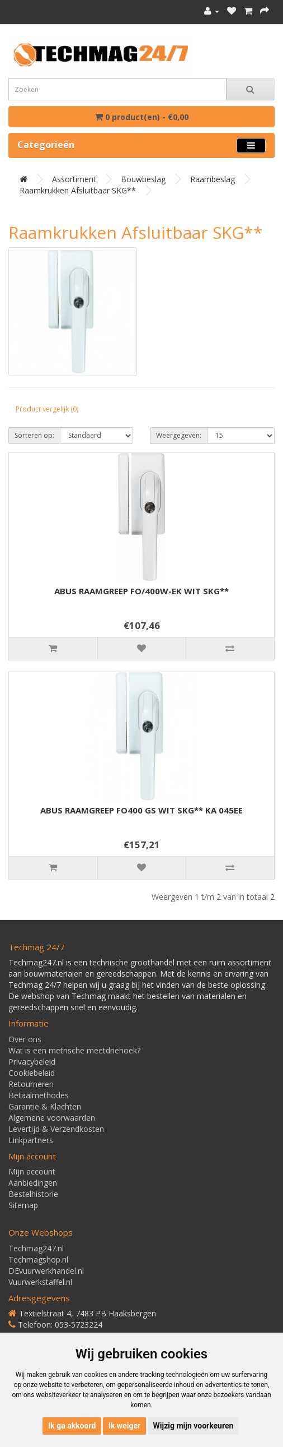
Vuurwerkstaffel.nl (40, 1282)
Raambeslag (212, 179)
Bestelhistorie (33, 1194)
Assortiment (74, 179)
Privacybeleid (31, 1061)
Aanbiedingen (32, 1182)
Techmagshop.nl (38, 1259)
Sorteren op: (34, 435)
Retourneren (31, 1084)
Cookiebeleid (31, 1072)
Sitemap (23, 1205)
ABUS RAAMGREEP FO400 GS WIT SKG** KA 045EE (141, 810)
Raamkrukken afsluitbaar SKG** (78, 190)
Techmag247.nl (36, 1248)
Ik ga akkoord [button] (72, 1425)
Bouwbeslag (143, 179)
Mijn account (31, 1171)
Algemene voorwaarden (51, 1117)
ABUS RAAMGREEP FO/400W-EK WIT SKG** (141, 591)
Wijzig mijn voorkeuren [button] (193, 1425)
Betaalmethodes (38, 1095)
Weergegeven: (178, 435)
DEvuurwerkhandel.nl (46, 1270)
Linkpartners (30, 1140)
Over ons (24, 1039)
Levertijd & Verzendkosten (56, 1129)
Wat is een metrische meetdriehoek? (74, 1050)
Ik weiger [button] (124, 1425)
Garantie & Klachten (44, 1106)
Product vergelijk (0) (47, 409)
